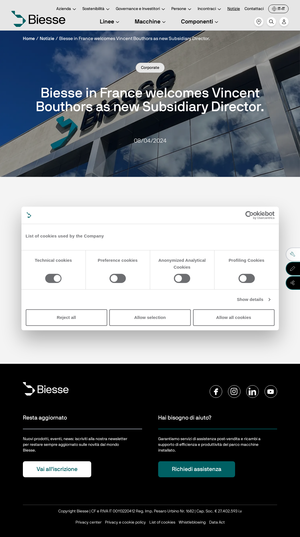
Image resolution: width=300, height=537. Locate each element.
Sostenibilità (96, 9)
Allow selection (150, 317)
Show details (250, 299)
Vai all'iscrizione (57, 469)
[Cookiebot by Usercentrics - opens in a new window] (249, 215)
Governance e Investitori (141, 9)
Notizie (233, 9)
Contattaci (254, 9)
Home (29, 38)
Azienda (67, 9)
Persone (182, 9)
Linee (110, 22)
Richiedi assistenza (196, 469)
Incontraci (210, 9)
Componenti (200, 22)
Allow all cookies (233, 317)
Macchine (151, 22)
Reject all (66, 317)
